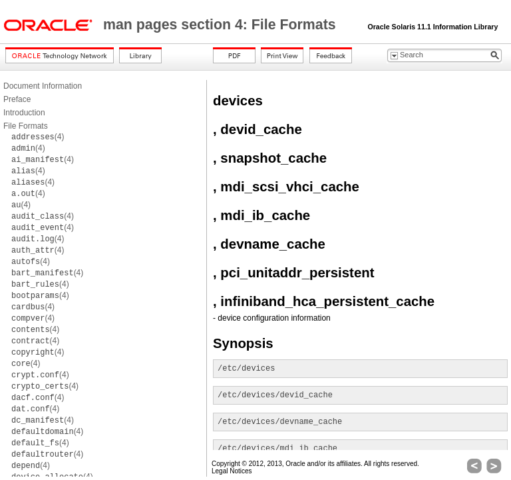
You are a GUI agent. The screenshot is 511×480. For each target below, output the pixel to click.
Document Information (42, 86)
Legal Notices (232, 471)
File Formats (25, 126)
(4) (37, 136)
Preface (17, 99)
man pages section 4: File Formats (221, 25)
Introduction (24, 112)
